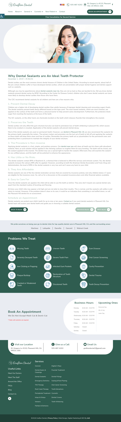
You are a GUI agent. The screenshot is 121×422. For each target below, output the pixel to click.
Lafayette (46, 228)
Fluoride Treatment (58, 370)
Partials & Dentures (41, 406)
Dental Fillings (57, 377)
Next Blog (101, 210)
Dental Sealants (40, 377)
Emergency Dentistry (42, 381)
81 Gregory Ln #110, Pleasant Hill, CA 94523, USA (99, 4)
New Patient (50, 11)
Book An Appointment (98, 12)
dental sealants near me (50, 91)
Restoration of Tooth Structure (61, 275)
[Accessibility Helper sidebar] (2, 16)
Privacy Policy (52, 418)
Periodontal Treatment (42, 393)
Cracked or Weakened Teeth (26, 284)
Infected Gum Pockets (62, 266)
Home (10, 11)
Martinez (34, 228)
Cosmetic (37, 11)
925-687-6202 (76, 5)
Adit (88, 418)
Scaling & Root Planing (59, 381)
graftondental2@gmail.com (94, 348)
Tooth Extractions (57, 389)
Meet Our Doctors (15, 373)
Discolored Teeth (60, 284)
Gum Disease (94, 248)
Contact (62, 11)
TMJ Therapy (39, 385)
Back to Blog (16, 210)
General (27, 11)
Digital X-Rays (56, 366)
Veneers (38, 402)
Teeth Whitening (57, 402)
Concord (69, 228)
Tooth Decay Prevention (99, 284)
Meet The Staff (13, 377)
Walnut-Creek (82, 228)
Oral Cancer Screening (98, 257)
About (17, 11)
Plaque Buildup (23, 275)
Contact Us (12, 394)
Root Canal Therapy (41, 389)
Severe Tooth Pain (60, 257)
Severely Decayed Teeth (27, 257)
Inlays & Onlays (40, 397)
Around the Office (15, 381)
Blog (10, 390)
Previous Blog (83, 210)
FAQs (10, 386)
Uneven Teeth (59, 248)
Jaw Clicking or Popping (27, 266)
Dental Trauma (95, 275)
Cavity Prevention (96, 266)
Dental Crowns (57, 397)
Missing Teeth (23, 248)
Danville (58, 228)
